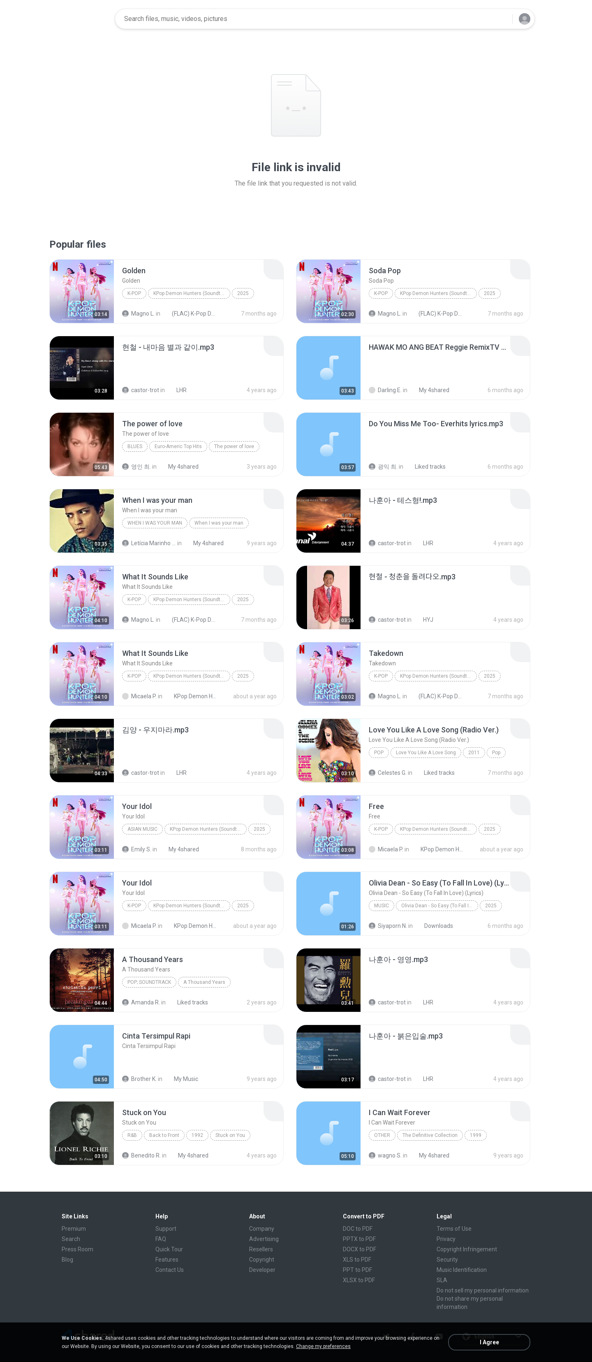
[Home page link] (82, 19)
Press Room (77, 1249)
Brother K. (139, 1079)
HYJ (423, 619)
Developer (262, 1270)
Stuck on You (230, 1135)
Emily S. (136, 849)
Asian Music (142, 829)
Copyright (261, 1259)
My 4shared (429, 390)
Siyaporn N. (388, 926)
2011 (474, 752)
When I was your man (154, 523)
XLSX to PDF (359, 1280)
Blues (134, 446)
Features (166, 1259)
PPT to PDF (357, 1270)
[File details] (82, 291)
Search (71, 1239)
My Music (181, 1079)
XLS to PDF (357, 1259)
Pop (379, 752)
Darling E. (385, 390)
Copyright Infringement (467, 1249)
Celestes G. (388, 772)
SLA (442, 1280)
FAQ (160, 1239)
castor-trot (140, 390)
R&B (132, 1135)
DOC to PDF (357, 1228)
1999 (475, 1135)
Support (165, 1228)
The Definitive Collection (430, 1135)
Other (382, 1135)
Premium (74, 1228)
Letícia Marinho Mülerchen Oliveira (149, 543)
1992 (197, 1135)
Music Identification (462, 1270)
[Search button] (501, 19)
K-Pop (134, 293)
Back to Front (164, 1135)
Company (261, 1228)
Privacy (446, 1239)
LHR (177, 390)
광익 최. (383, 466)
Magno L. (138, 313)
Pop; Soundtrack (149, 982)
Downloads (434, 926)
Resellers (261, 1249)
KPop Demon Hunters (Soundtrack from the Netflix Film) (191, 293)
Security (447, 1259)
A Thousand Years (204, 982)
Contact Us (169, 1270)
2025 (243, 293)
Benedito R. (141, 1155)
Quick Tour (169, 1249)
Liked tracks (426, 466)
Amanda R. (141, 1002)
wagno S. (385, 1155)
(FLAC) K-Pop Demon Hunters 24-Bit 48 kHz (190, 313)
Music (381, 906)
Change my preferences (323, 1346)
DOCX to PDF (359, 1249)
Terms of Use (454, 1228)
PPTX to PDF (359, 1239)
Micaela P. (139, 696)
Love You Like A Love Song (426, 752)
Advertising (264, 1239)
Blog (67, 1259)
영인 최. (136, 466)
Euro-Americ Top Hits (178, 446)
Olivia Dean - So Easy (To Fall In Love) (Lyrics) (439, 906)
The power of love (234, 446)
